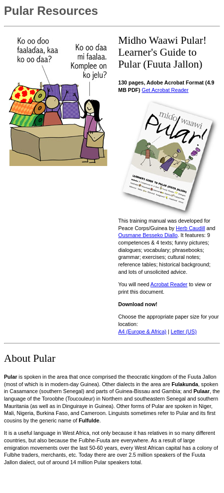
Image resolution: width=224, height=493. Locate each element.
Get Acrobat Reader (165, 90)
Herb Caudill (190, 228)
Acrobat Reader (169, 284)
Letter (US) (184, 331)
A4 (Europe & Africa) (142, 331)
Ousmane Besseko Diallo (148, 235)
